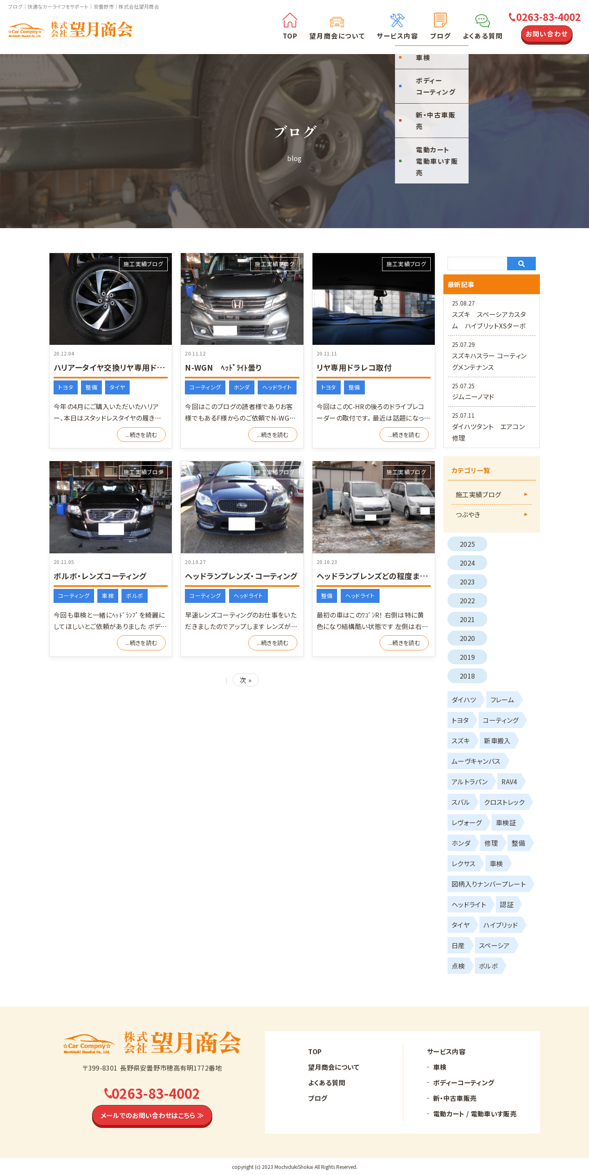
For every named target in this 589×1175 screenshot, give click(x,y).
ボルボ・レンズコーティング (102, 576)
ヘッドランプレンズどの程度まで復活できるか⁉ (402, 576)
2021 (467, 619)
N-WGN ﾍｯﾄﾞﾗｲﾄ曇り (225, 367)
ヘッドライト (277, 387)
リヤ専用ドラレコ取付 (356, 367)
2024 (467, 563)
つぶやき (468, 514)
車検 (108, 595)
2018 (467, 676)
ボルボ (134, 595)
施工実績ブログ (143, 264)
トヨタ (65, 387)
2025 (467, 544)
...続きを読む (141, 434)
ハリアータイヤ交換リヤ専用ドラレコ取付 (128, 367)
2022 (467, 600)
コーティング (205, 387)
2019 (467, 657)
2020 (467, 638)
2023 (467, 581)
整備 (91, 387)
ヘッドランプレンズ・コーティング (244, 576)
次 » (246, 680)
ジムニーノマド (473, 396)
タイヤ (117, 387)
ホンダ (242, 387)
